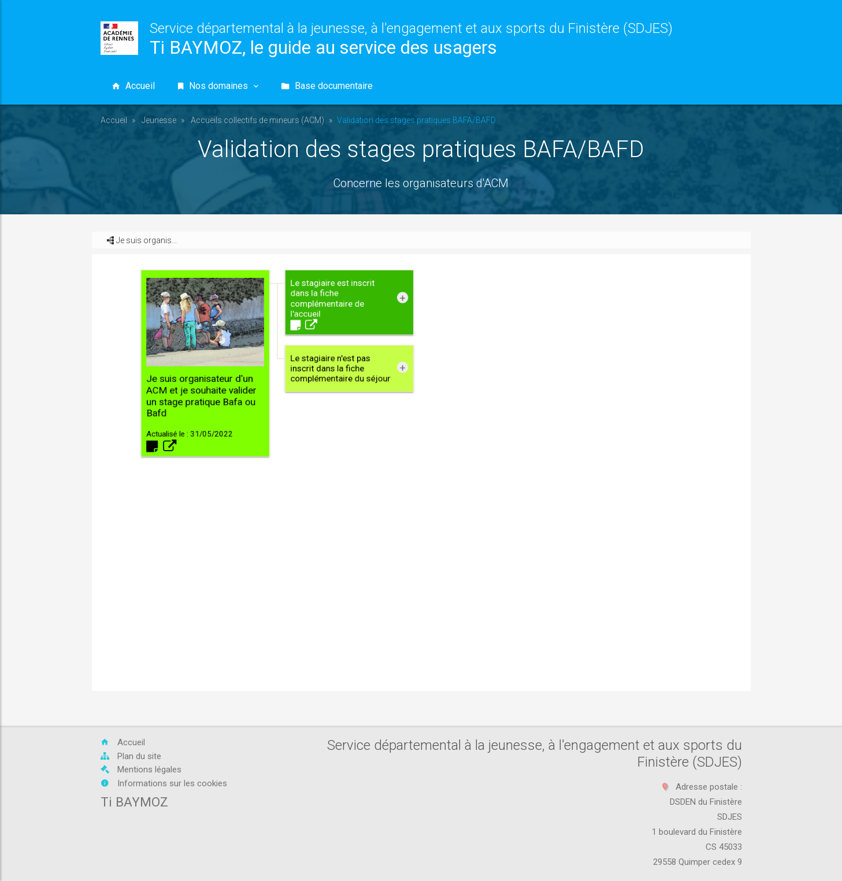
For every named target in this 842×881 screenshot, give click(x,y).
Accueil (114, 120)
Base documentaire (327, 85)
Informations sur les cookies (164, 783)
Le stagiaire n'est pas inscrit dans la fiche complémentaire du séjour (394, 454)
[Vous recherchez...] (613, 85)
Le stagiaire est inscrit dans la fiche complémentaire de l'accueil (392, 430)
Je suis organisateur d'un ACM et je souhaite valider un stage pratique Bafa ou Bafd (350, 450)
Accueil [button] (133, 85)
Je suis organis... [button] (141, 240)
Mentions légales (141, 769)
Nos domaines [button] (218, 85)
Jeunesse (159, 120)
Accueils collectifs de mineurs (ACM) (257, 120)
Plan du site (131, 756)
